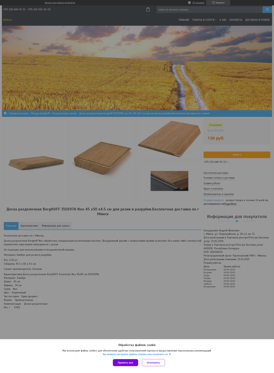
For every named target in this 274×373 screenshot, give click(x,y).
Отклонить (153, 362)
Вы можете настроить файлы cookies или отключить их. (136, 354)
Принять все (125, 362)
